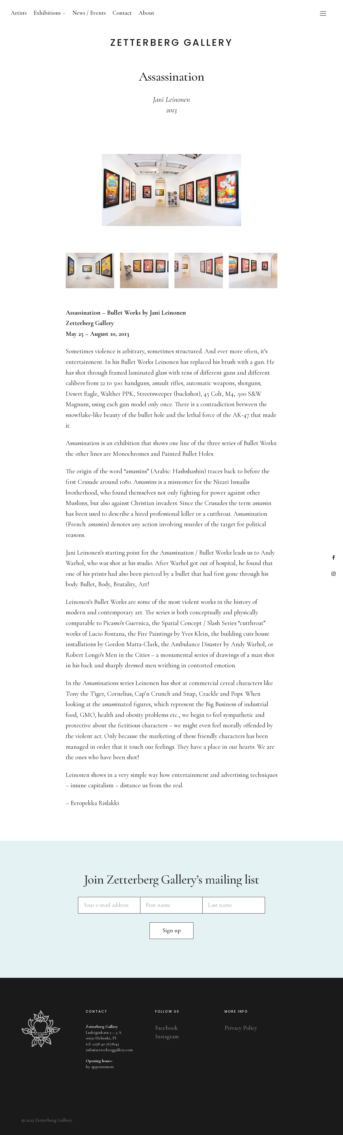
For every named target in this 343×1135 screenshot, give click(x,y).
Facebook (333, 557)
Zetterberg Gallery (171, 42)
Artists (19, 12)
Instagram (333, 574)
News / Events (89, 12)
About (146, 12)
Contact (122, 12)
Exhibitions (47, 12)
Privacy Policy (241, 1027)
